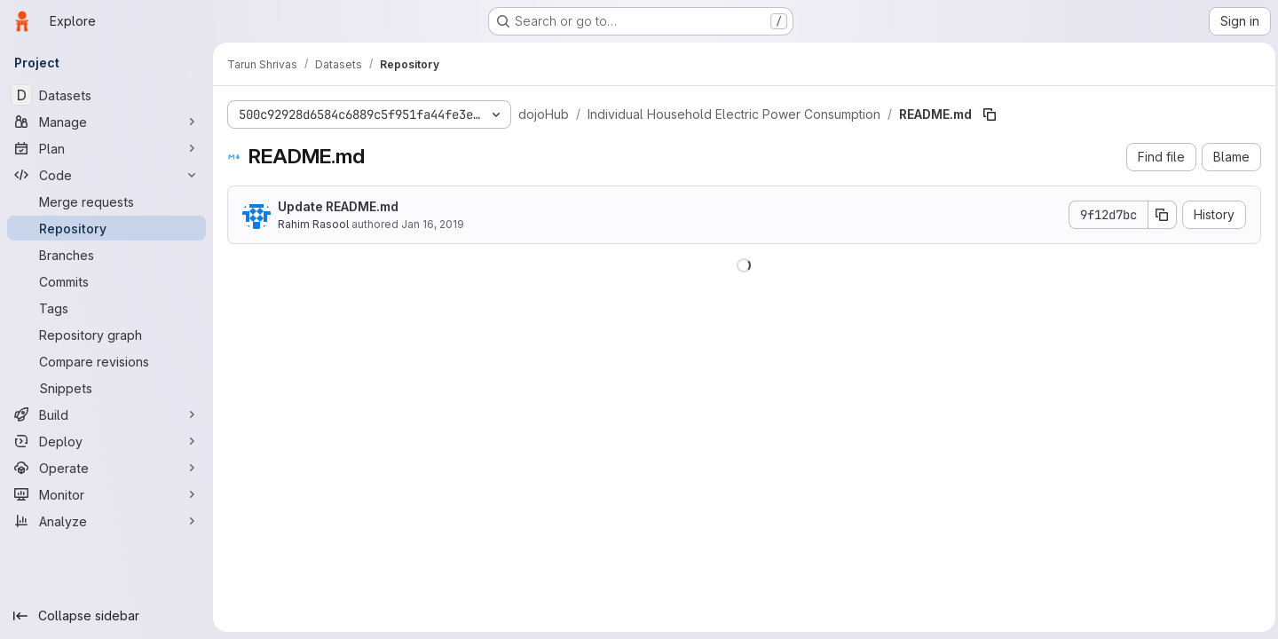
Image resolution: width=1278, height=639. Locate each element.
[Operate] (106, 467)
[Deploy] (106, 441)
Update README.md (338, 206)
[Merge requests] (106, 201)
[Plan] (106, 148)
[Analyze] (106, 521)
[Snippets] (106, 387)
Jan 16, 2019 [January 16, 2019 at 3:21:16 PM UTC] (432, 224)
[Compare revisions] (106, 361)
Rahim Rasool (313, 224)
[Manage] (106, 121)
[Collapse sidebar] (106, 616)
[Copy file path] (989, 114)
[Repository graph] (106, 334)
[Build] (106, 414)
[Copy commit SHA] (1158, 215)
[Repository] (106, 228)
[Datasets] (106, 95)
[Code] (106, 174)
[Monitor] (106, 494)
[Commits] (106, 281)
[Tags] (106, 308)
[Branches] (106, 254)
